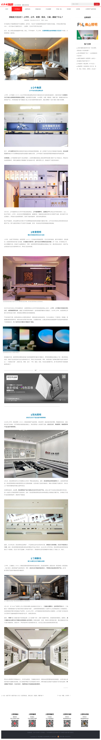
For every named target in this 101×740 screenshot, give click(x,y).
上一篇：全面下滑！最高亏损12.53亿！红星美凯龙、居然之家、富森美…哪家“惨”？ (22, 695)
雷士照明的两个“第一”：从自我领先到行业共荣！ (87, 54)
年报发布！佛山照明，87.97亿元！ (86, 63)
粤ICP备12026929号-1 (64, 736)
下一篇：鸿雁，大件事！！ (64, 695)
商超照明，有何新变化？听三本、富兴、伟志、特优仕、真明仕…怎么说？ (86, 68)
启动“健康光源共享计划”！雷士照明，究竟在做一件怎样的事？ (87, 49)
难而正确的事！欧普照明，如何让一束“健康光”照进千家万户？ (86, 60)
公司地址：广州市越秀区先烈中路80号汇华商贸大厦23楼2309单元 (57, 732)
